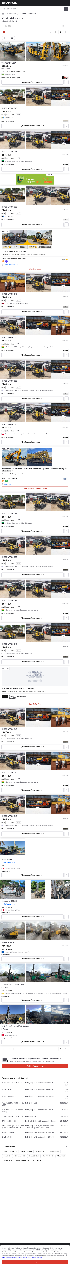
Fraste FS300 (6, 860)
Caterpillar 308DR (54, 1151)
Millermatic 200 (20, 1156)
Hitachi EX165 (37, 1161)
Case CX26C (7, 1156)
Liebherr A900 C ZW (22, 1160)
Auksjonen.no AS (6, 1038)
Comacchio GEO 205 (9, 901)
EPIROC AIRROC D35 (9, 152)
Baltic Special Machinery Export (10, 77)
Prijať (35, 1262)
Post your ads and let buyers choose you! (18, 688)
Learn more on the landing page (35, 489)
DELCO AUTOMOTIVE (7, 121)
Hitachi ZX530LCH (26, 1151)
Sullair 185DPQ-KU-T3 (10, 1151)
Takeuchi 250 (61, 1156)
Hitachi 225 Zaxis (34, 1156)
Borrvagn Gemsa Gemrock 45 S (13, 985)
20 (61, 32)
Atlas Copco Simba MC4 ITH (12, 1083)
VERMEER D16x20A (8, 63)
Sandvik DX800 (7, 1089)
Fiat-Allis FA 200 (48, 1156)
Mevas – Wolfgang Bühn (10, 478)
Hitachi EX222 (40, 1151)
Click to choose (35, 269)
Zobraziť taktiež (8, 1147)
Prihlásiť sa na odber (35, 1066)
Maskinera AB (5, 996)
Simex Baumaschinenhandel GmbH (14, 259)
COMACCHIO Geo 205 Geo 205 (12, 1116)
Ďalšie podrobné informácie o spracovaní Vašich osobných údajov (22, 1257)
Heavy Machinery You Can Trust (14, 251)
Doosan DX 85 (8, 1160)
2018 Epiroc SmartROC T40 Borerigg (15, 1026)
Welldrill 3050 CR (7, 943)
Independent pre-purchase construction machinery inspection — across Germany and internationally (34, 470)
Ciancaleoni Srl (5, 871)
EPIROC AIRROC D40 (9, 108)
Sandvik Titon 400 (8, 1132)
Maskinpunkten (5, 954)
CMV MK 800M (7, 1137)
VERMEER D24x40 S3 (9, 1096)
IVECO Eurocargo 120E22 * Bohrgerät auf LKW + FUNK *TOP (13, 1127)
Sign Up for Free (35, 704)
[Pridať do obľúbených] (66, 82)
